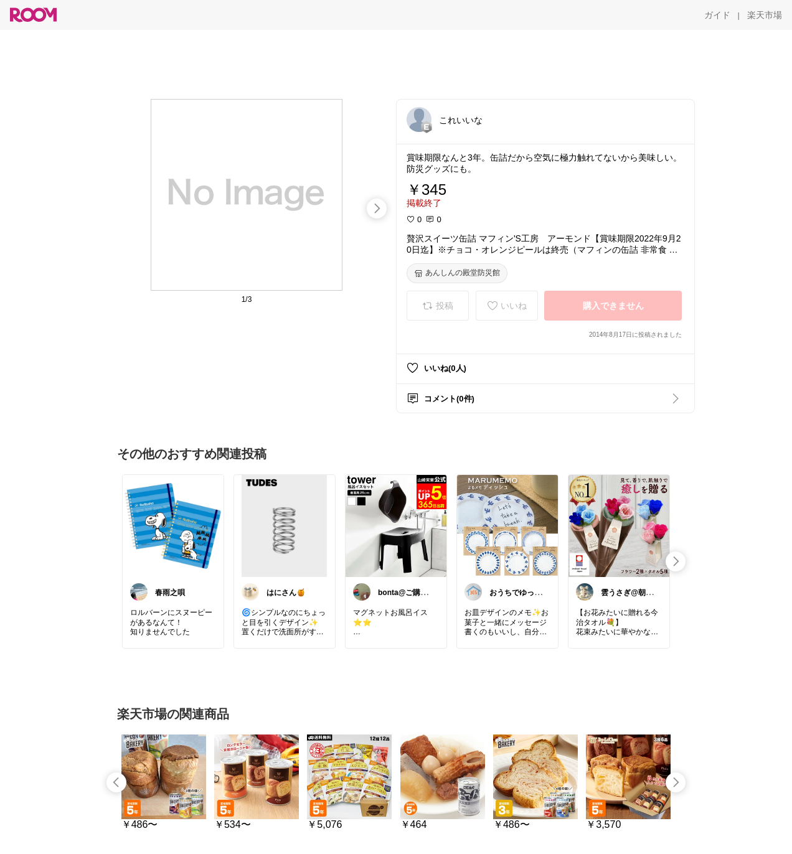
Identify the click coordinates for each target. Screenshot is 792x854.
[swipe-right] (377, 208)
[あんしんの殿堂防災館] (457, 273)
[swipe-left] (116, 782)
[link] (173, 525)
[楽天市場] (764, 15)
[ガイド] (717, 15)
